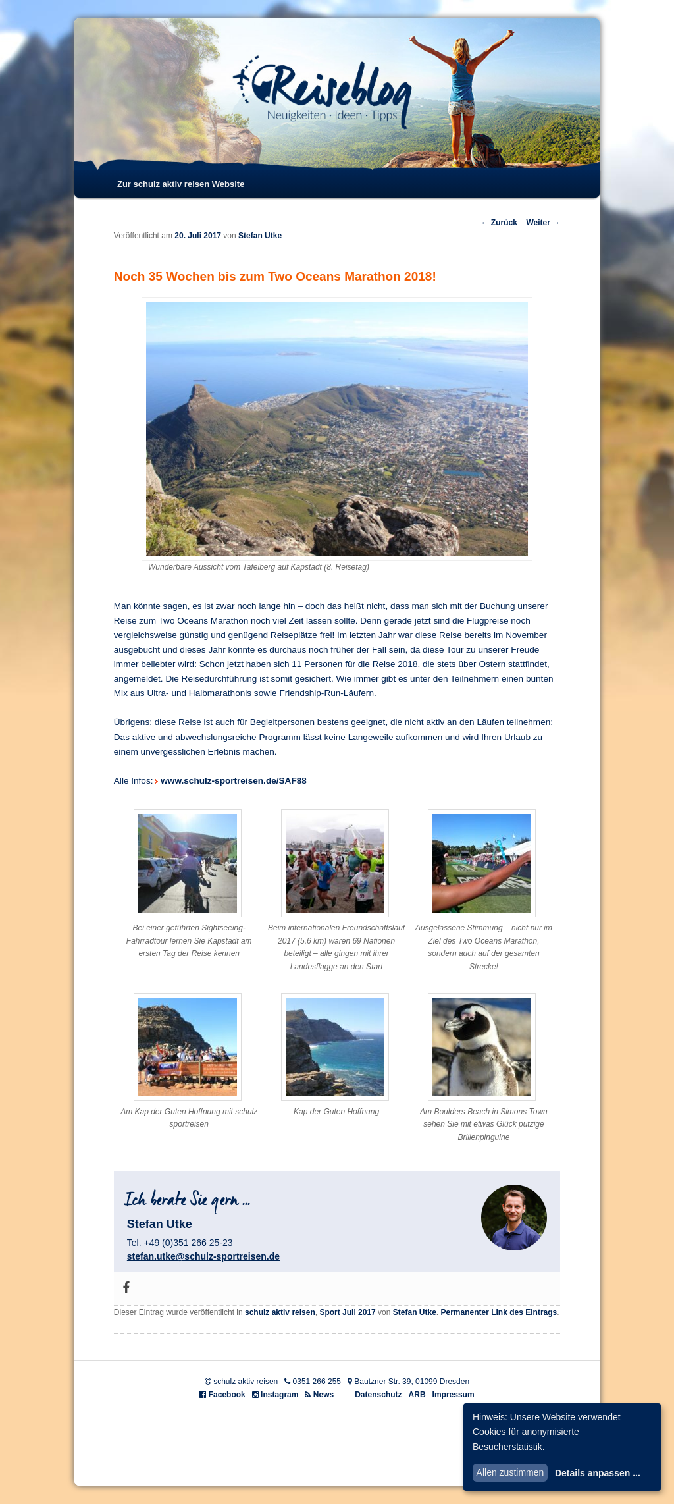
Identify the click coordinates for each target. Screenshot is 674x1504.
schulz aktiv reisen (280, 1312)
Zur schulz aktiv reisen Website (180, 184)
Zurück (498, 222)
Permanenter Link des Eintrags (499, 1312)
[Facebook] (126, 1288)
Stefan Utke (260, 235)
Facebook (227, 1394)
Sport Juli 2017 (347, 1312)
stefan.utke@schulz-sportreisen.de (203, 1256)
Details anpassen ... (597, 1473)
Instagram (279, 1394)
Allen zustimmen (510, 1472)
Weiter (543, 222)
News (323, 1394)
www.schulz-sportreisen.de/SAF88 (234, 781)
